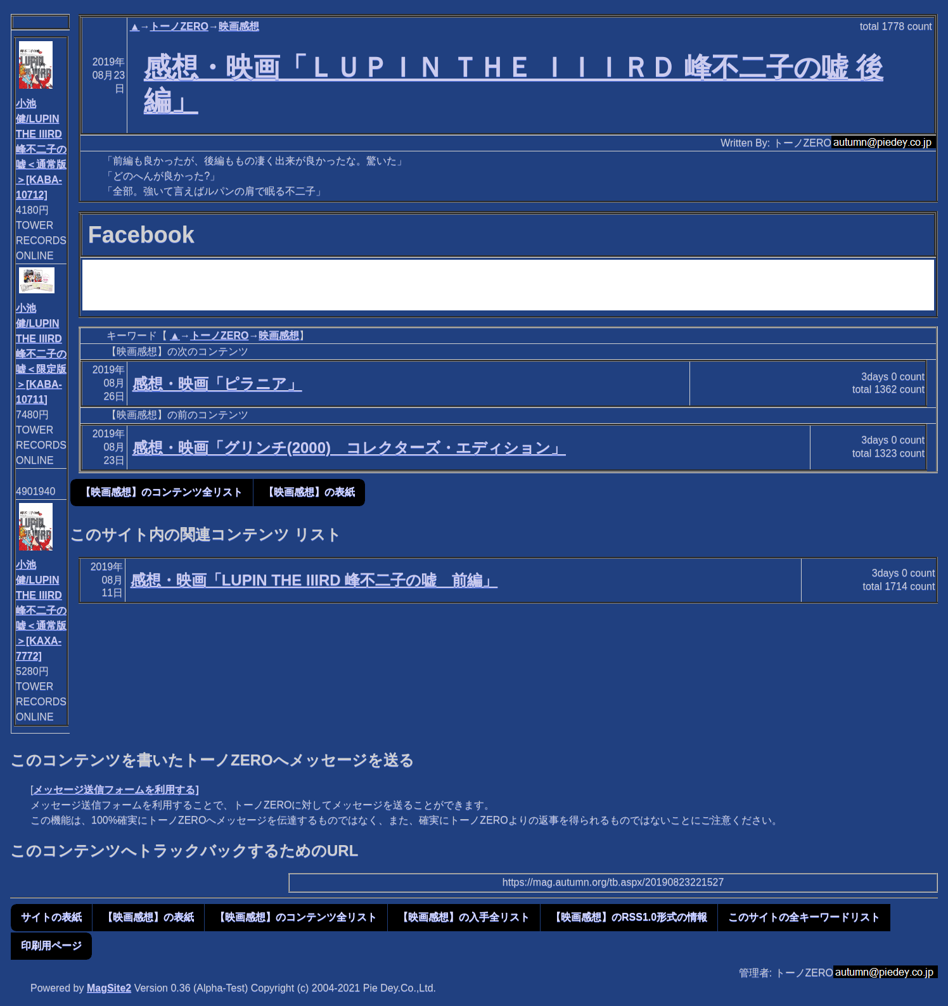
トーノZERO (179, 26)
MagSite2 (109, 988)
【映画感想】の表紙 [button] (309, 492)
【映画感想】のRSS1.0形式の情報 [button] (629, 917)
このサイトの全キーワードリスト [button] (804, 917)
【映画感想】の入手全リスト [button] (464, 917)
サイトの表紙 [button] (51, 917)
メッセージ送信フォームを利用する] (115, 789)
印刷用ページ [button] (51, 945)
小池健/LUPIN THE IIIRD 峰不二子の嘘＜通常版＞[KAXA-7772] (41, 610)
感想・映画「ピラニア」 (217, 383)
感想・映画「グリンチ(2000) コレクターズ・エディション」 (349, 447)
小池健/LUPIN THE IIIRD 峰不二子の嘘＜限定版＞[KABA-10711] (41, 354)
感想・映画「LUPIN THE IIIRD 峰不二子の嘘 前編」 (314, 580)
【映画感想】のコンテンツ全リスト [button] (161, 492)
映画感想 (239, 26)
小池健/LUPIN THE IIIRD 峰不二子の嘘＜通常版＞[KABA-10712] (41, 149)
